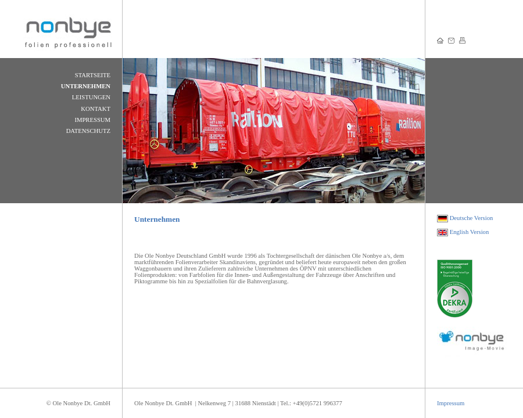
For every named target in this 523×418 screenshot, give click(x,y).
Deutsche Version (471, 218)
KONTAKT (95, 109)
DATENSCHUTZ (88, 131)
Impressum (450, 403)
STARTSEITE (92, 75)
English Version (469, 232)
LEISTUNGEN (91, 97)
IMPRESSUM (92, 120)
